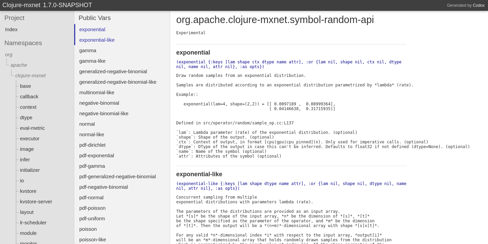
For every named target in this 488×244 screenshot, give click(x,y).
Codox (479, 5)
